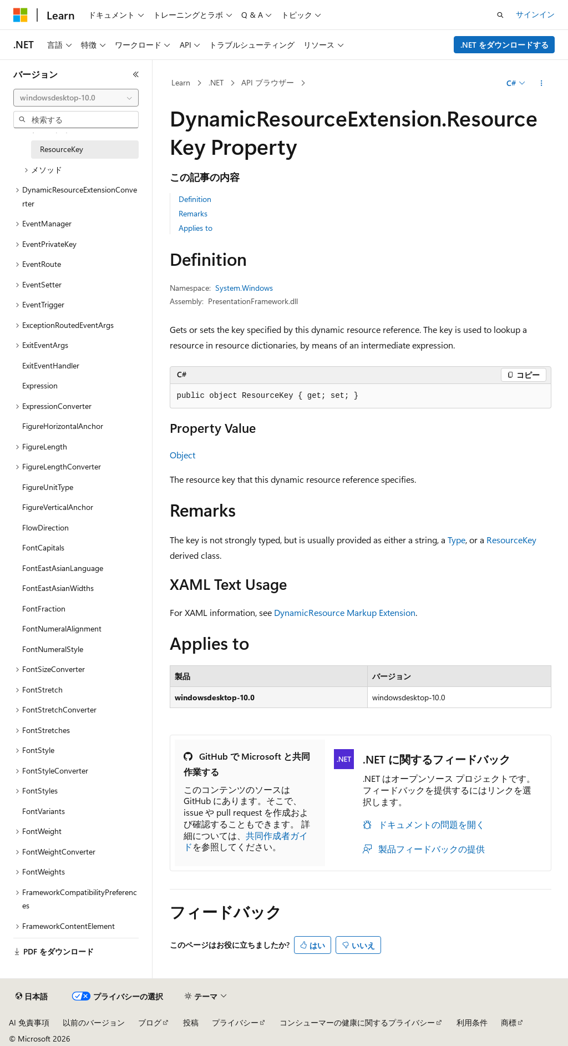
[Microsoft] (20, 15)
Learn (180, 82)
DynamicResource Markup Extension (344, 612)
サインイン (535, 14)
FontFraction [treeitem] (43, 608)
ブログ (149, 1022)
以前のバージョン (94, 1022)
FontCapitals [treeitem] (43, 547)
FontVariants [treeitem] (43, 811)
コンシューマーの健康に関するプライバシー (357, 1022)
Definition (195, 199)
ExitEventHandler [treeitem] (50, 365)
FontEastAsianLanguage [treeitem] (62, 568)
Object (182, 455)
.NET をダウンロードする (504, 44)
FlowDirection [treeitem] (45, 527)
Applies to (195, 228)
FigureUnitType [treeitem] (47, 487)
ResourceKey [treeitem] (61, 149)
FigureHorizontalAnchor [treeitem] (62, 426)
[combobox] (76, 98)
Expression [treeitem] (40, 385)
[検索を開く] (500, 15)
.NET (216, 82)
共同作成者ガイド (246, 841)
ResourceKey (511, 539)
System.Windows (244, 287)
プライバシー (235, 1022)
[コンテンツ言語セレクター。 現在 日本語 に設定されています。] (31, 996)
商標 (508, 1022)
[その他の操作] (541, 83)
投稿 (191, 1022)
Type (456, 539)
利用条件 (472, 1022)
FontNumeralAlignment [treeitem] (62, 628)
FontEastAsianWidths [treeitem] (58, 588)
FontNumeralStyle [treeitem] (52, 649)
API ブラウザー (267, 82)
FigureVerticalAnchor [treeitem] (57, 507)
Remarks (193, 213)
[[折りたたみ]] (136, 74)
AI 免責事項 (29, 1022)
